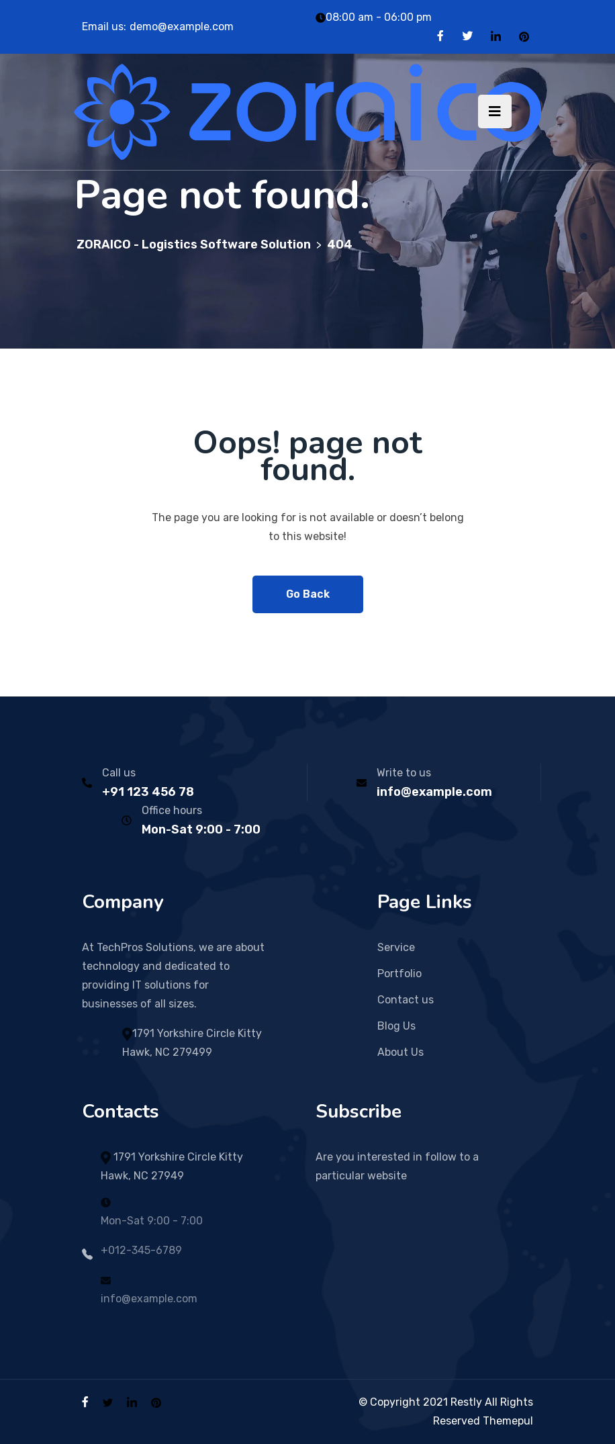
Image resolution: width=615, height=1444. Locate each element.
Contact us (405, 999)
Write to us (404, 772)
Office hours (172, 810)
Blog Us (396, 1026)
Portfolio (399, 973)
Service (396, 947)
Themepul (508, 1420)
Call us (119, 772)
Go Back (308, 594)
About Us (400, 1052)
